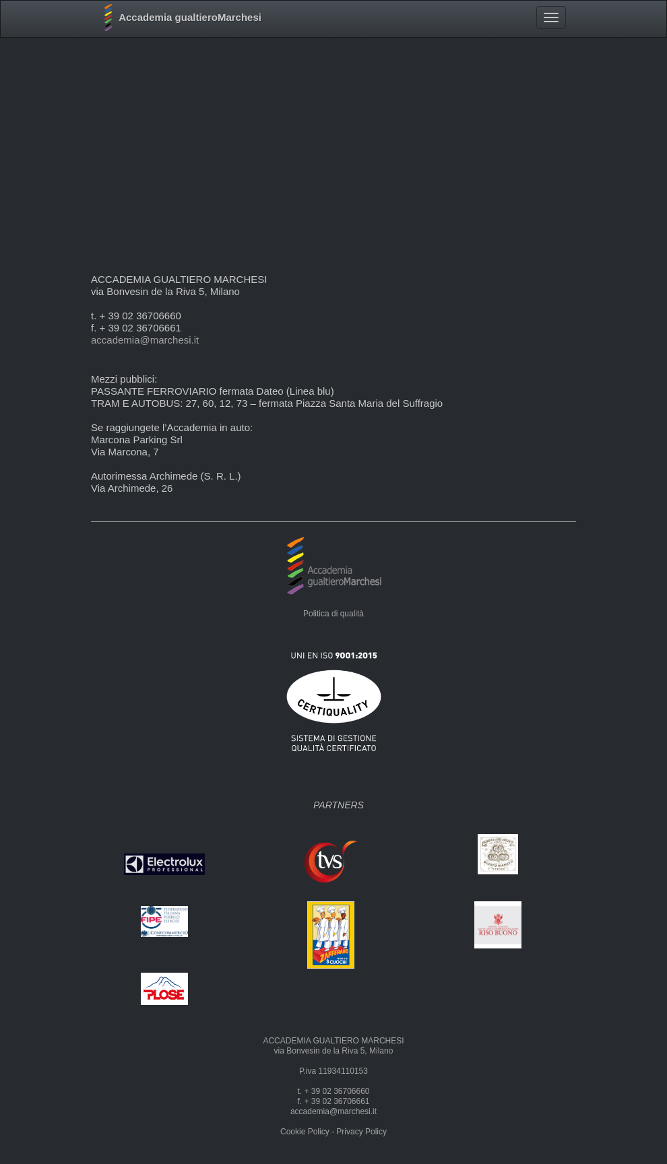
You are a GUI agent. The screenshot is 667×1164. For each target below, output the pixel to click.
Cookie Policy (304, 1131)
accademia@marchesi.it (145, 340)
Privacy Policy (361, 1131)
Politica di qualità (333, 613)
